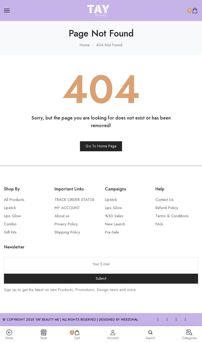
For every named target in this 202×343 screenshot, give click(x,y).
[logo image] (98, 10)
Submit (101, 278)
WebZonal (129, 319)
